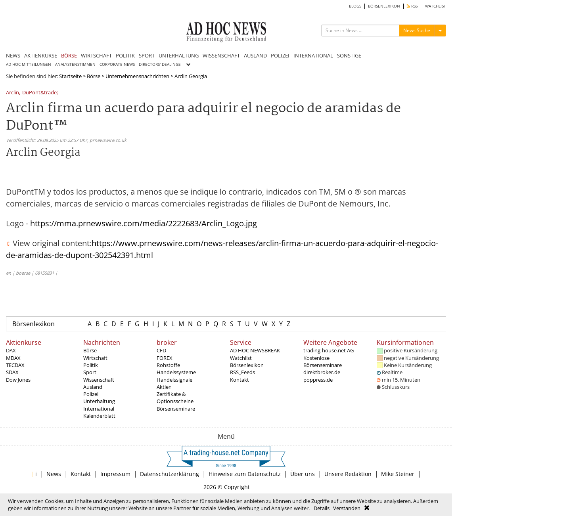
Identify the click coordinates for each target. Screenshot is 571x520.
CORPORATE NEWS (117, 64)
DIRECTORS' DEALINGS (159, 64)
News (53, 474)
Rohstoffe (168, 365)
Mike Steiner (397, 474)
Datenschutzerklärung (169, 474)
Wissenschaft (98, 379)
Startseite (70, 76)
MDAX (13, 357)
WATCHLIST (435, 6)
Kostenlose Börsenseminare (322, 361)
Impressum (115, 474)
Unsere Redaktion (348, 474)
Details (322, 508)
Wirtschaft (95, 357)
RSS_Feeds (242, 372)
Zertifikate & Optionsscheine (175, 397)
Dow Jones (18, 379)
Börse (93, 76)
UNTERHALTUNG (179, 55)
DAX (11, 350)
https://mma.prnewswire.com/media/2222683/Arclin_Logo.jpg (143, 223)
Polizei (90, 394)
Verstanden (346, 508)
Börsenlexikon (33, 323)
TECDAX (15, 365)
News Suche (416, 30)
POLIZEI (280, 55)
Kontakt (239, 379)
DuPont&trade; (40, 93)
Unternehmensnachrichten (137, 76)
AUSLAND (255, 55)
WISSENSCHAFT (221, 55)
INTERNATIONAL (313, 55)
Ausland (92, 386)
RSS (412, 6)
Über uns (302, 474)
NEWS (13, 55)
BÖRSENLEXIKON (384, 6)
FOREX (164, 357)
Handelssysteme (176, 372)
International (98, 408)
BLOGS (355, 6)
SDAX (12, 372)
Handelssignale (174, 379)
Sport (89, 372)
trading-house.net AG (328, 350)
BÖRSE (69, 55)
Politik (90, 365)
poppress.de (318, 379)
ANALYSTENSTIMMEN (75, 64)
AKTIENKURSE (40, 55)
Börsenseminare (176, 408)
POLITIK (125, 55)
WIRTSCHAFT (96, 55)
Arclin (12, 93)
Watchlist (241, 357)
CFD (161, 350)
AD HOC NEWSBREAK (255, 350)
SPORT (147, 55)
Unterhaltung (99, 401)
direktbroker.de (321, 372)
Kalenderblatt (99, 415)
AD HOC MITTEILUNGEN (28, 64)
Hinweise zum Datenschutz (245, 474)
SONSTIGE (349, 55)
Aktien (164, 386)
